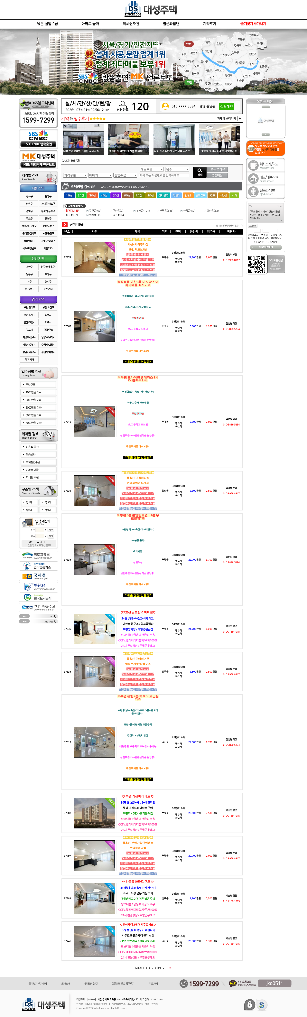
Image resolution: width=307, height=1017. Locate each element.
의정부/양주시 (29, 337)
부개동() (141, 210)
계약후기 (209, 24)
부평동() (165, 210)
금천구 (48, 218)
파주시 (48, 322)
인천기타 (48, 289)
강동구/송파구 (48, 240)
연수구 (48, 281)
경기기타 (29, 359)
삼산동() (211, 210)
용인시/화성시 (48, 352)
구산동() (116, 210)
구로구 (29, 218)
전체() (71, 210)
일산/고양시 (29, 322)
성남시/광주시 (29, 352)
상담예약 (226, 107)
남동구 (29, 274)
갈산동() (93, 210)
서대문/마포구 (48, 203)
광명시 (48, 314)
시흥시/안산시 (29, 344)
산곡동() (187, 210)
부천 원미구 (29, 307)
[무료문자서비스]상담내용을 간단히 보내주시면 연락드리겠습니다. (265, 215)
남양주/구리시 (48, 337)
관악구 (29, 211)
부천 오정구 (48, 307)
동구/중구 (29, 289)
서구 (29, 281)
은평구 (48, 196)
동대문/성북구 (29, 233)
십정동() (70, 214)
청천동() (118, 214)
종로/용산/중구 (29, 226)
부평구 (48, 274)
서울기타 (48, 248)
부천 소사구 (29, 314)
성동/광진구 (29, 240)
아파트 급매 (90, 24)
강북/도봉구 (48, 226)
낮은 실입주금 (47, 24)
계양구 (29, 266)
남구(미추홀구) (48, 266)
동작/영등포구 (48, 211)
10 (162, 967)
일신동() (93, 214)
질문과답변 (171, 24)
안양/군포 (48, 329)
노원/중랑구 (48, 233)
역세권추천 (131, 24)
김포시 (29, 329)
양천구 (29, 203)
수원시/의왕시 (48, 344)
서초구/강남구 (29, 248)
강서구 (29, 196)
